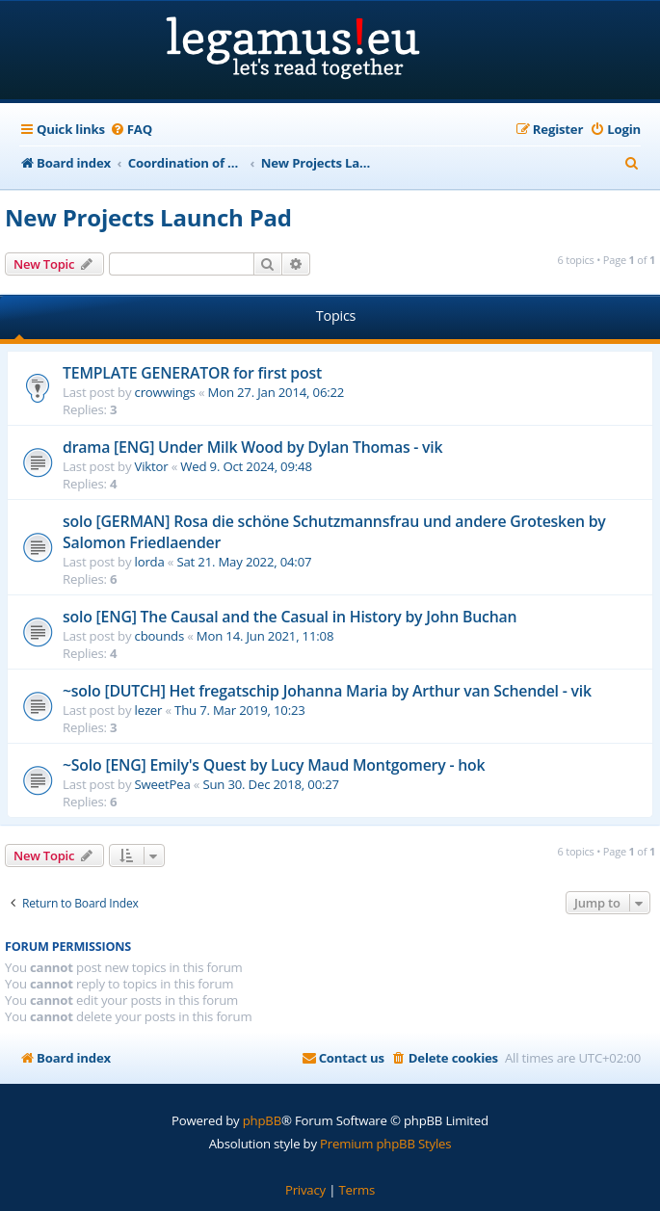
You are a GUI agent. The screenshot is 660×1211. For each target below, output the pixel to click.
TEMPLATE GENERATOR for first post (192, 372)
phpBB (262, 1120)
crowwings (165, 392)
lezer (149, 710)
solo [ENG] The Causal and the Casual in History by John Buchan (289, 616)
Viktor (152, 466)
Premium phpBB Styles (385, 1143)
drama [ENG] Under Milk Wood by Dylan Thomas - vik (252, 447)
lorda (150, 561)
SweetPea (163, 784)
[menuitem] (131, 130)
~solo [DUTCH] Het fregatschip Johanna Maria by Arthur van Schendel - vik (327, 690)
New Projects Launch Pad (148, 217)
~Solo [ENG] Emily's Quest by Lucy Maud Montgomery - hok (274, 765)
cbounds (159, 636)
